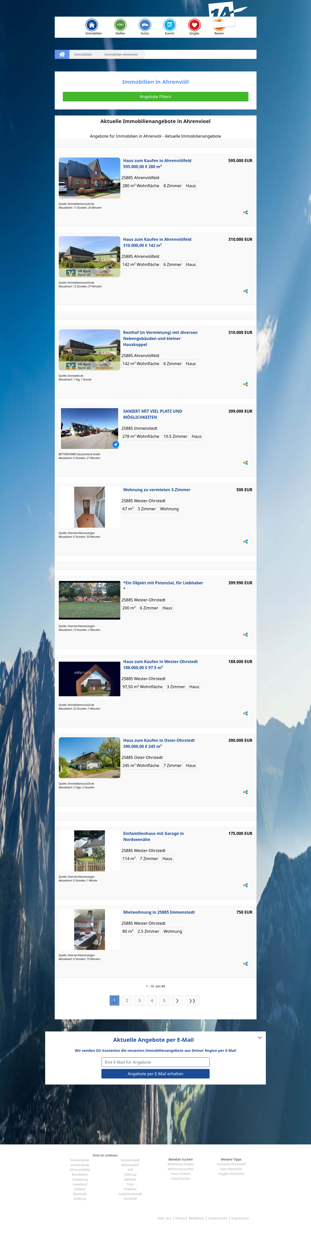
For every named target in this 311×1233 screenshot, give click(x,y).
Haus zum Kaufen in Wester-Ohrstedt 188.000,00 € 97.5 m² (160, 664)
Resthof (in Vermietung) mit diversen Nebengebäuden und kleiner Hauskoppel (160, 338)
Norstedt (80, 1193)
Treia (130, 1184)
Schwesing (80, 1179)
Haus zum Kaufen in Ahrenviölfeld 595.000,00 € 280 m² (157, 163)
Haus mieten (180, 1173)
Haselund (80, 1184)
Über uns (164, 1218)
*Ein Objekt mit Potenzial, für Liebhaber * (163, 586)
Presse (180, 1218)
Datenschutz (217, 1218)
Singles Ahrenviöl (231, 1173)
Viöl (130, 1169)
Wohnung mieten (180, 1164)
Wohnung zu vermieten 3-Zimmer (157, 489)
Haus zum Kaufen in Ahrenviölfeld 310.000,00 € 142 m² (157, 242)
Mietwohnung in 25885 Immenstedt (159, 912)
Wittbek (130, 1179)
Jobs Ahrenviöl (231, 1169)
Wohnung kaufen (181, 1169)
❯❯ (192, 1000)
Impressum (240, 1218)
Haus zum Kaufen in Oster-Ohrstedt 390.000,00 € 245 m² (159, 743)
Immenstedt (80, 1160)
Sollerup (80, 1198)
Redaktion (196, 1218)
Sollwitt (80, 1189)
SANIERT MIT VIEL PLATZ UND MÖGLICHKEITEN (152, 414)
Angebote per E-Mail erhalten (155, 1073)
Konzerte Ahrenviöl (231, 1164)
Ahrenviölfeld (80, 1169)
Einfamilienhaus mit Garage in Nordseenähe (153, 836)
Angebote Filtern (155, 96)
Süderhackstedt (130, 1193)
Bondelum (80, 1174)
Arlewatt (130, 1189)
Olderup (130, 1174)
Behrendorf (130, 1165)
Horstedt (130, 1198)
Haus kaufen (180, 1178)
